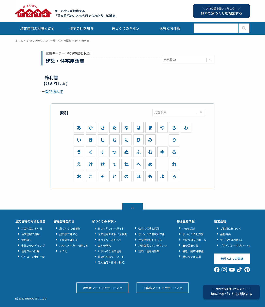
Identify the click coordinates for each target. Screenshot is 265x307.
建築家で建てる (68, 234)
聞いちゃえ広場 (191, 257)
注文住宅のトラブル (150, 240)
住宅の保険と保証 (148, 228)
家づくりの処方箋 (193, 234)
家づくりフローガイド (111, 228)
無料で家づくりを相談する (231, 291)
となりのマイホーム (194, 240)
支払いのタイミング (33, 245)
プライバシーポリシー (233, 245)
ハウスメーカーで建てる (73, 245)
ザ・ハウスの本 (229, 240)
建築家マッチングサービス (101, 288)
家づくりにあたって (109, 240)
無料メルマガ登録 (231, 259)
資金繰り (26, 240)
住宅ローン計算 (30, 251)
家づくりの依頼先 (69, 228)
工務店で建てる (68, 240)
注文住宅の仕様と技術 (111, 262)
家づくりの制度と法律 (151, 234)
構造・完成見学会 (193, 251)
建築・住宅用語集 (148, 251)
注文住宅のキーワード (111, 257)
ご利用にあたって (230, 228)
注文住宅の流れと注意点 (112, 234)
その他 (63, 251)
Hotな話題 (188, 228)
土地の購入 (104, 245)
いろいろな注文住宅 (110, 251)
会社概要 (225, 234)
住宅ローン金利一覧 (33, 257)
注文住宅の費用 (30, 234)
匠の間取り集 (190, 245)
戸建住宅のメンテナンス (152, 245)
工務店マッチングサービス (161, 288)
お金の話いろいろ (31, 228)
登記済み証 (54, 91)
